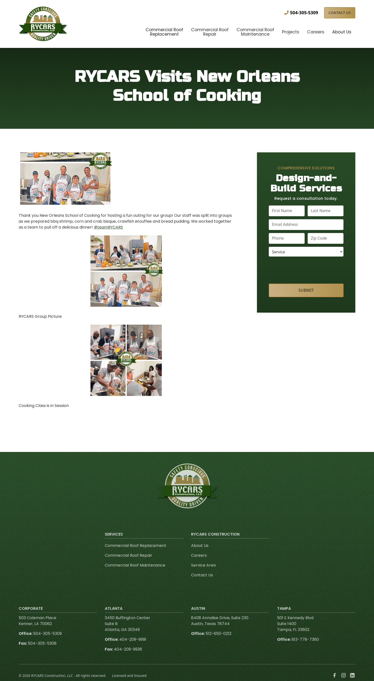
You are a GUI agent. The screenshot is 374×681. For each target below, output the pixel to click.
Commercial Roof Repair (128, 561)
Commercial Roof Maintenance (135, 571)
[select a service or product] (306, 252)
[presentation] (306, 269)
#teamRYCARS (108, 227)
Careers (199, 561)
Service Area (203, 571)
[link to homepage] (43, 24)
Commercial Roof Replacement (135, 551)
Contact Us (340, 12)
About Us (200, 551)
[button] (164, 32)
